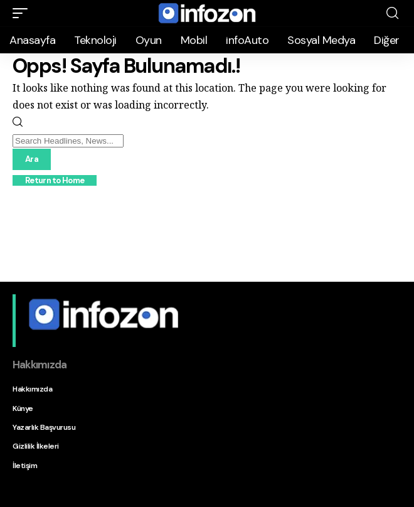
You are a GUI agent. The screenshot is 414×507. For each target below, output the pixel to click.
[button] (23, 13)
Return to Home (54, 180)
